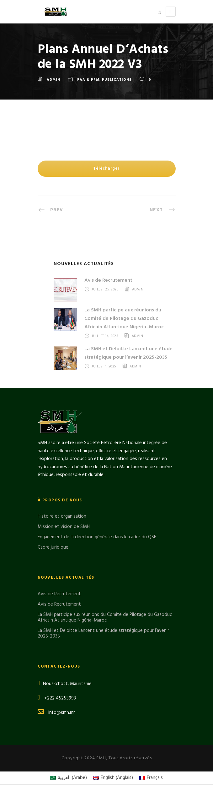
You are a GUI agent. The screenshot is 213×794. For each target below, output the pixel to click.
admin (53, 80)
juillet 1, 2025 (104, 366)
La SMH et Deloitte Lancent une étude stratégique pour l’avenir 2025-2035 (128, 353)
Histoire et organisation (62, 516)
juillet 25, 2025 (105, 289)
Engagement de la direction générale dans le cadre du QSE (97, 537)
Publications (117, 80)
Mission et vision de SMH (64, 526)
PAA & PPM (88, 80)
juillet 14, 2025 (105, 336)
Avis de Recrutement (108, 280)
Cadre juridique (53, 547)
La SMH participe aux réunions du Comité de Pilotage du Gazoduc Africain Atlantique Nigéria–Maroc (124, 318)
